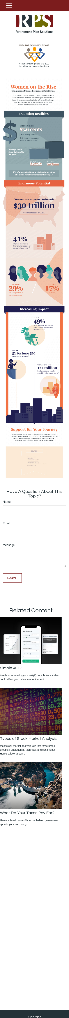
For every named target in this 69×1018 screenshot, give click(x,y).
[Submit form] (12, 578)
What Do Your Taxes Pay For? (27, 813)
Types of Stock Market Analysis (28, 739)
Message (9, 545)
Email (6, 523)
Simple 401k (11, 668)
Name (7, 501)
